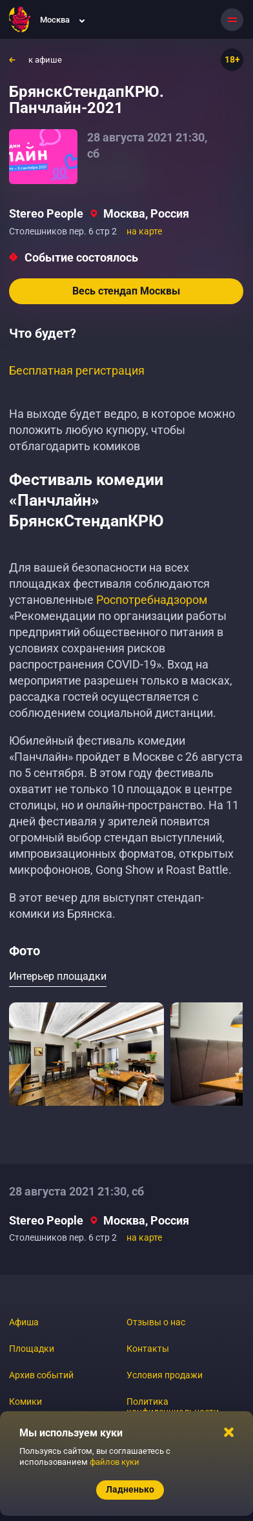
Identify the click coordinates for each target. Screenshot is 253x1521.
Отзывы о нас (155, 1322)
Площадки (31, 1348)
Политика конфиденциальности (172, 1406)
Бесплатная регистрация (77, 370)
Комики (25, 1401)
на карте (144, 231)
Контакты (147, 1348)
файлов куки (114, 1462)
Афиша (24, 1322)
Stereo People (46, 213)
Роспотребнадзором (151, 599)
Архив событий (41, 1375)
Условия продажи (164, 1375)
